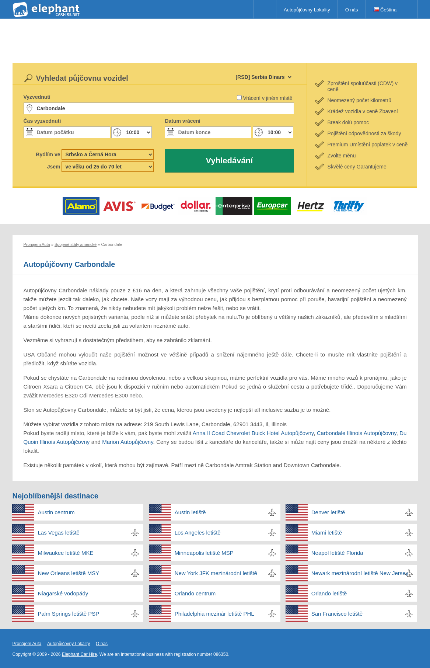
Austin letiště (190, 512)
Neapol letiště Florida (337, 553)
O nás (351, 10)
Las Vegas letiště (59, 532)
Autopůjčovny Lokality (307, 10)
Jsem (53, 167)
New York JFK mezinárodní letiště (216, 573)
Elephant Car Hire (79, 654)
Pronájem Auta (27, 643)
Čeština (385, 10)
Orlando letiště (329, 593)
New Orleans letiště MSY (68, 573)
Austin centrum (56, 512)
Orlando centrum (195, 593)
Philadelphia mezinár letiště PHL (214, 613)
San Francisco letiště (337, 613)
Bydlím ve (48, 154)
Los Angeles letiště (198, 532)
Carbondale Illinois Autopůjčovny (356, 433)
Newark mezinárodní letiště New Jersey (359, 573)
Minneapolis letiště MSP (204, 553)
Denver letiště (328, 512)
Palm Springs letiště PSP (68, 613)
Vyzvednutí (37, 97)
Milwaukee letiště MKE (66, 553)
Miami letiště (326, 532)
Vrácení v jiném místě (267, 98)
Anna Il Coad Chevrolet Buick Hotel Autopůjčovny (253, 433)
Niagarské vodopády (63, 593)
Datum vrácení (182, 121)
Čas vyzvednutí (42, 121)
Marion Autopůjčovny (127, 442)
